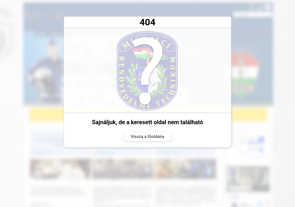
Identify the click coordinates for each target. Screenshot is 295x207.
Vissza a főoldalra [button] (147, 136)
